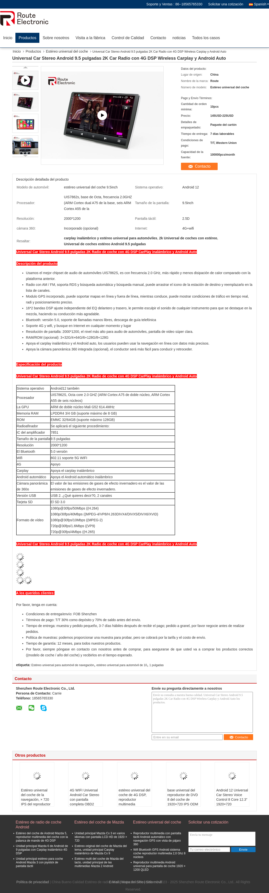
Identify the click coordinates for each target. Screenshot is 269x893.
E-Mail (114, 882)
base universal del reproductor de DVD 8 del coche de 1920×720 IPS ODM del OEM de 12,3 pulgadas (183, 801)
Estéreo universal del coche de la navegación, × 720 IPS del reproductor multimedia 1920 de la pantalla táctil (36, 801)
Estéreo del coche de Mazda (99, 822)
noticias (179, 38)
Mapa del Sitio (132, 882)
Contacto (158, 38)
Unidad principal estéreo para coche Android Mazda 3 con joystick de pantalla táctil (39, 862)
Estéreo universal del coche (67, 51)
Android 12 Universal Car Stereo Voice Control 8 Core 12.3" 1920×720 (232, 797)
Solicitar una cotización (225, 4)
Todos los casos (206, 38)
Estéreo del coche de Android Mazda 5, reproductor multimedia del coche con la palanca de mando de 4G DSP (42, 837)
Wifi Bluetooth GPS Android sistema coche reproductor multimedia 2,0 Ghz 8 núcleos (159, 853)
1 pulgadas (156, 665)
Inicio (7, 38)
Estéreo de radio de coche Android (38, 824)
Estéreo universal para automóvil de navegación (62, 665)
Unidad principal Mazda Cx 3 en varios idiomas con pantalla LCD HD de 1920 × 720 (101, 837)
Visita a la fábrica (90, 38)
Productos (27, 38)
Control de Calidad (128, 38)
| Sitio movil (153, 882)
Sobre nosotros (56, 38)
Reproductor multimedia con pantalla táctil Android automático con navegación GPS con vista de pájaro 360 (157, 839)
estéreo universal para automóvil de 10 (121, 665)
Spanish (261, 4)
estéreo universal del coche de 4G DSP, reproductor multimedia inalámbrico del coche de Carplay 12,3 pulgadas (134, 804)
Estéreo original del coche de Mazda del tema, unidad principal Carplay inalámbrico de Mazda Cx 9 (101, 849)
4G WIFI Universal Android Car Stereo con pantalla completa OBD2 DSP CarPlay (84, 799)
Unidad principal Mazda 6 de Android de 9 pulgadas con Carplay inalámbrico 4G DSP (42, 849)
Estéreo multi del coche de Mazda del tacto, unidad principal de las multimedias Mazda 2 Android (99, 862)
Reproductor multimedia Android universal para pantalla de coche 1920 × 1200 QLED (159, 866)
